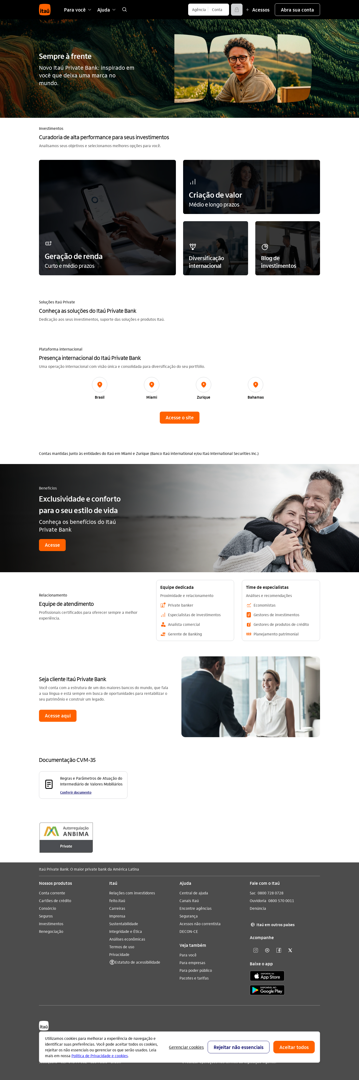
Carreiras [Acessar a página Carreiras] (117, 908)
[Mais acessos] (256, 9)
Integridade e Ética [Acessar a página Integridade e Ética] (125, 931)
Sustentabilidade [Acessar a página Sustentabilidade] (123, 923)
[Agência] (199, 10)
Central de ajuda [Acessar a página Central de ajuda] (194, 892)
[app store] (267, 977)
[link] (124, 9)
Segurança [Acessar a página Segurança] (189, 915)
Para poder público (196, 970)
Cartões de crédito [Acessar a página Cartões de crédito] (55, 900)
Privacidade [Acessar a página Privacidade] (119, 954)
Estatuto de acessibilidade (137, 962)
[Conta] (217, 10)
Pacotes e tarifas (194, 977)
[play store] (267, 991)
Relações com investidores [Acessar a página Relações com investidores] (132, 892)
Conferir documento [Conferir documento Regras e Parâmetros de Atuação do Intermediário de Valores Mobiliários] (75, 792)
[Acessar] (237, 10)
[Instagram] (255, 950)
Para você (188, 954)
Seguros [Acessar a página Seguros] (46, 915)
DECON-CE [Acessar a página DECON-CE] (189, 931)
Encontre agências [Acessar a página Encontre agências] (196, 908)
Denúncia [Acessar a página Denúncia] (258, 908)
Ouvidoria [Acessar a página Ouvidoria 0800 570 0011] (258, 900)
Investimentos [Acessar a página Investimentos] (51, 923)
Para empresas (192, 962)
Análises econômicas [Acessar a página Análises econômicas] (127, 939)
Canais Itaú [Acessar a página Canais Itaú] (189, 900)
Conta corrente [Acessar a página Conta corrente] (52, 892)
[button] (297, 9)
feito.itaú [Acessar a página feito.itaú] (117, 900)
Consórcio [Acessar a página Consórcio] (47, 908)
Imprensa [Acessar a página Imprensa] (117, 915)
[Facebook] (278, 950)
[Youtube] (267, 950)
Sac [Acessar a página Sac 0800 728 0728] (253, 892)
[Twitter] (290, 950)
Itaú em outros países (272, 925)
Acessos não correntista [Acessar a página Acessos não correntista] (200, 923)
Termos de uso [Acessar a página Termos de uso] (121, 946)
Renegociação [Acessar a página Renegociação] (51, 931)
